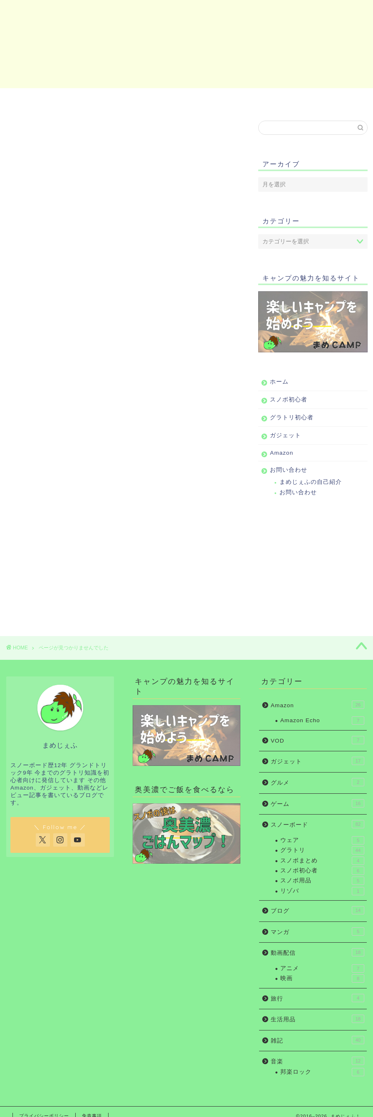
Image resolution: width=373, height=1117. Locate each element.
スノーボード (46, 535)
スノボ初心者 (95, 99)
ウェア (322, 840)
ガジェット (210, 99)
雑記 (32, 601)
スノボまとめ (322, 861)
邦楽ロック (322, 1072)
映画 (322, 978)
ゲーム (35, 524)
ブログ (35, 546)
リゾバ (322, 891)
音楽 (32, 612)
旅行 (32, 579)
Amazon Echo (322, 720)
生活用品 (39, 590)
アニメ (322, 968)
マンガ (35, 557)
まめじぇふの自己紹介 (310, 482)
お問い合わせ (336, 99)
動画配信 (39, 568)
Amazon (273, 99)
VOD (33, 491)
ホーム (37, 99)
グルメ (35, 512)
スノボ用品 (322, 881)
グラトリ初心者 (152, 99)
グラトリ (322, 850)
